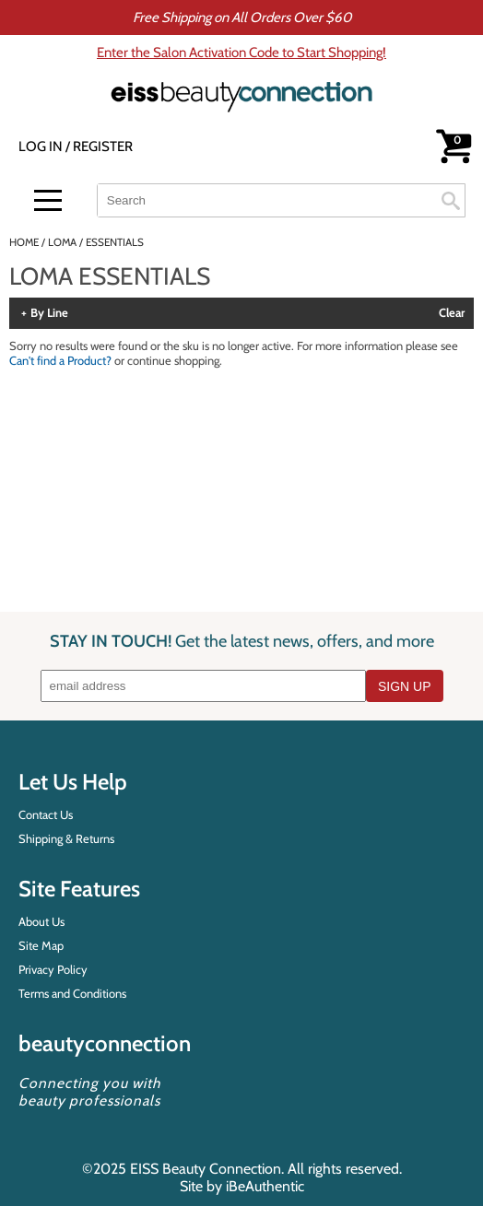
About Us (41, 921)
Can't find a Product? (60, 360)
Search (451, 201)
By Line (49, 313)
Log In (41, 146)
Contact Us (45, 814)
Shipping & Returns (66, 838)
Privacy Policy (53, 969)
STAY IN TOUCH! (242, 640)
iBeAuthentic (265, 1186)
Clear (452, 313)
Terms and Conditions (72, 993)
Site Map (41, 945)
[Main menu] (48, 200)
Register (103, 146)
